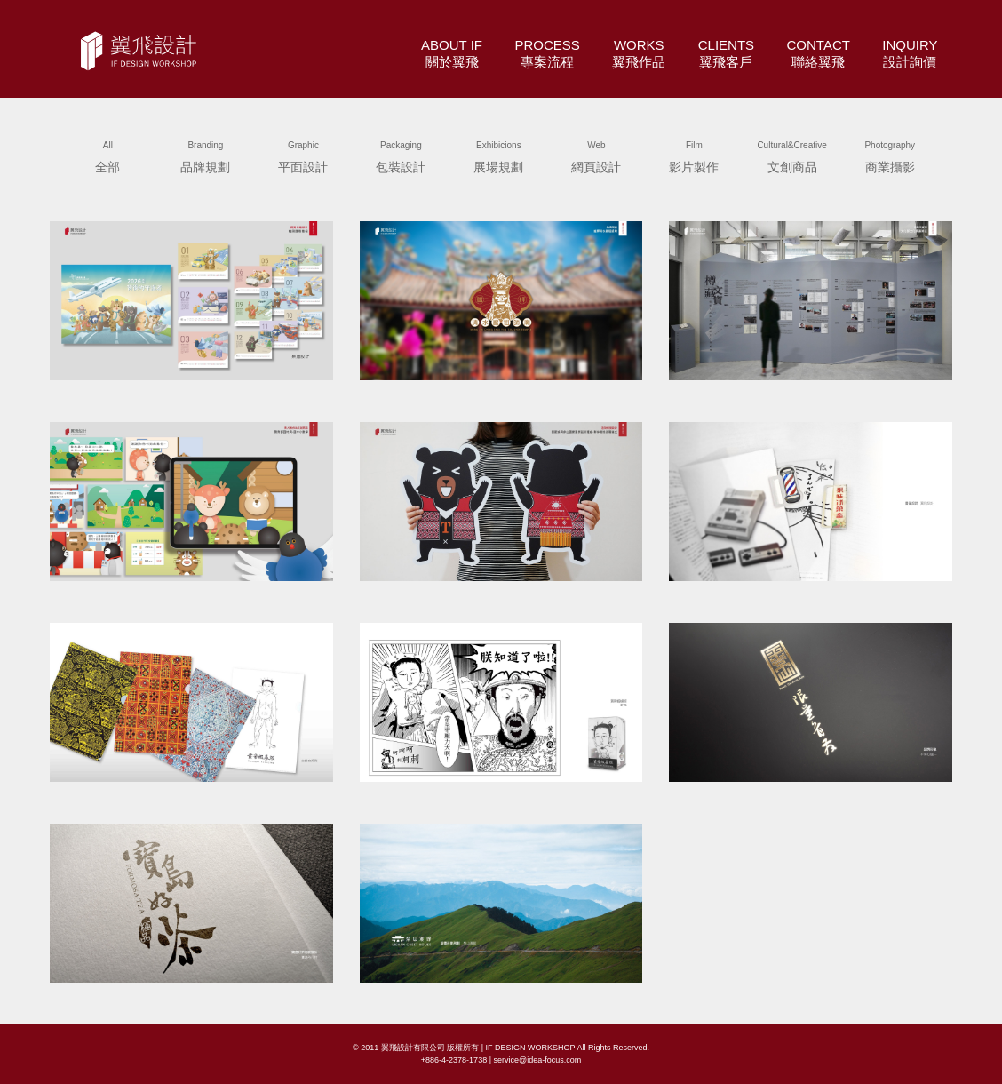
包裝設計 (400, 154)
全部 (107, 154)
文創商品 (791, 154)
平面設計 (303, 154)
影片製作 (693, 154)
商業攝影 (890, 154)
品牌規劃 (205, 154)
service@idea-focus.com (537, 1060)
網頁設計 (596, 154)
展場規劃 (498, 154)
